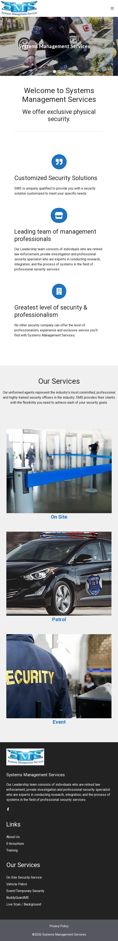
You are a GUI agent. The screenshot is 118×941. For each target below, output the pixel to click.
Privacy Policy (59, 926)
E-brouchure (15, 844)
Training (12, 850)
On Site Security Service (24, 877)
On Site (59, 517)
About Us (13, 837)
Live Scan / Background (23, 904)
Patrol (59, 619)
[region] (59, 46)
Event (59, 722)
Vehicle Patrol (16, 884)
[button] (54, 71)
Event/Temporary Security (25, 891)
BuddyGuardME (17, 898)
